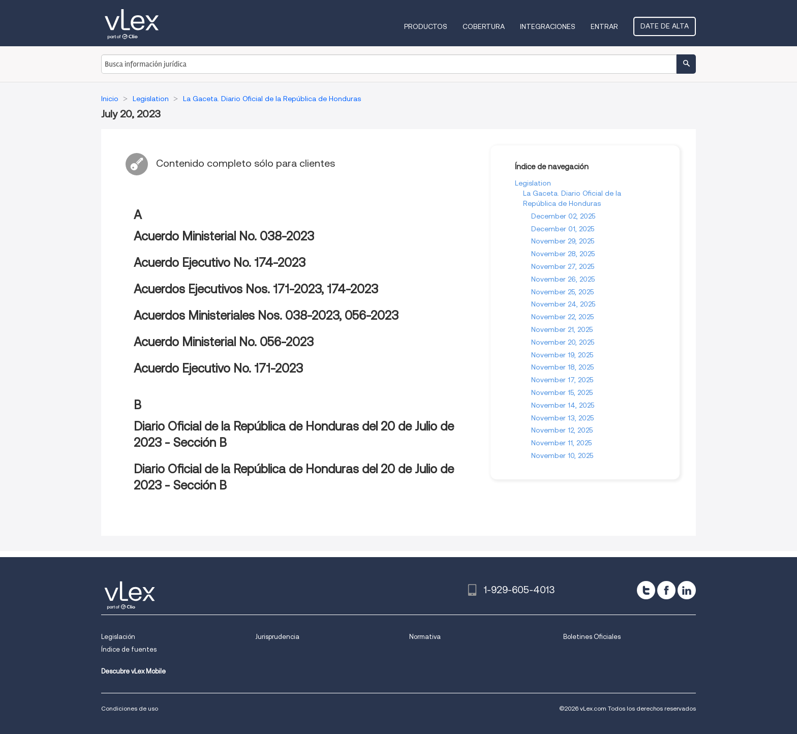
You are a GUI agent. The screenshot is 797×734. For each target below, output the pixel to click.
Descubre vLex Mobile (133, 671)
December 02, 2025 (563, 216)
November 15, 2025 (562, 392)
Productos (425, 26)
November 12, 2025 (562, 430)
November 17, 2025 (562, 380)
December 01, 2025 (562, 229)
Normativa (425, 636)
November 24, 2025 (563, 304)
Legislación (118, 636)
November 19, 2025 (562, 355)
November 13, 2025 (562, 418)
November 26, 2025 (563, 279)
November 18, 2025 (562, 367)
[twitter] (646, 590)
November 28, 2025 (563, 254)
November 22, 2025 (562, 317)
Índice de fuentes (129, 649)
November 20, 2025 (562, 342)
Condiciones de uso (129, 708)
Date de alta (664, 26)
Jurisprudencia (277, 636)
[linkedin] (687, 590)
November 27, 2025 (562, 266)
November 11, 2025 (561, 443)
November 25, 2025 (562, 292)
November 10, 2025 (562, 455)
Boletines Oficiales (592, 636)
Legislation (533, 183)
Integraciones (547, 26)
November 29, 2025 (562, 241)
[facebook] (666, 590)
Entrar (604, 26)
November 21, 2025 (562, 329)
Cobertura (484, 26)
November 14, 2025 (562, 405)
